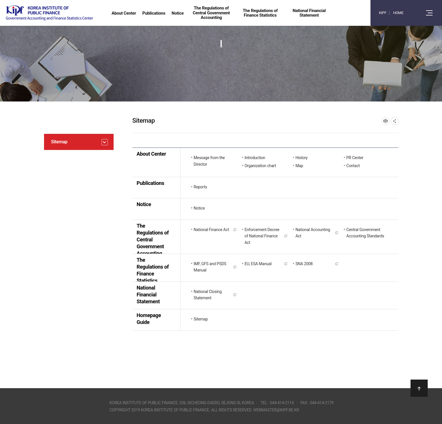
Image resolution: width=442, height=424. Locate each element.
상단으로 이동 (419, 388)
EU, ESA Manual (258, 263)
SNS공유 (395, 121)
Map (299, 165)
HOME (398, 13)
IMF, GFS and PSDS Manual (210, 266)
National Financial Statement (148, 294)
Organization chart (260, 165)
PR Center (354, 157)
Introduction (255, 157)
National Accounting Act (313, 232)
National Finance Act (211, 229)
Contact (353, 165)
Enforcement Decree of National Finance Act (262, 236)
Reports (200, 187)
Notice (144, 204)
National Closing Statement (208, 294)
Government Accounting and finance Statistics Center (49, 13)
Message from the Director (209, 160)
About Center (151, 154)
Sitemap (201, 319)
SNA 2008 (304, 263)
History (302, 157)
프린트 (385, 121)
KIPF (382, 13)
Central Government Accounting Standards (365, 232)
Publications (150, 183)
